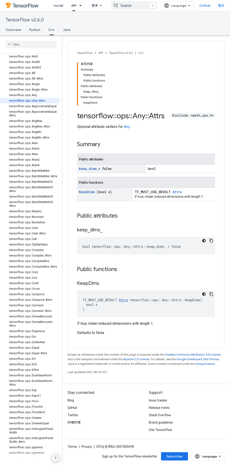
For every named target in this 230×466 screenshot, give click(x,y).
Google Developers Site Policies (197, 359)
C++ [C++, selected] (51, 30)
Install (58, 5)
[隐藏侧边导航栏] (55, 457)
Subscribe (174, 456)
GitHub (205, 5)
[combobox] (134, 5)
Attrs (177, 192)
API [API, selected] (73, 5)
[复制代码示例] (211, 240)
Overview (13, 30)
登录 (221, 5)
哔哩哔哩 (74, 422)
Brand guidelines (161, 422)
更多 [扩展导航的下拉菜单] (95, 5)
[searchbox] (31, 44)
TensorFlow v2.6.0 (25, 20)
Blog (71, 400)
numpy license (205, 364)
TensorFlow (85, 53)
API (101, 53)
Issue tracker (158, 400)
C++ (141, 53)
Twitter (73, 415)
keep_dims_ (89, 168)
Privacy (86, 446)
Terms (72, 446)
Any (127, 126)
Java (66, 30)
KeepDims (88, 192)
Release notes (159, 408)
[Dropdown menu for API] (81, 5)
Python (34, 30)
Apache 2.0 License (136, 359)
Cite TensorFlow (160, 430)
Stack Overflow (160, 415)
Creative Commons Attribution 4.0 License (193, 354)
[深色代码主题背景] (204, 240)
